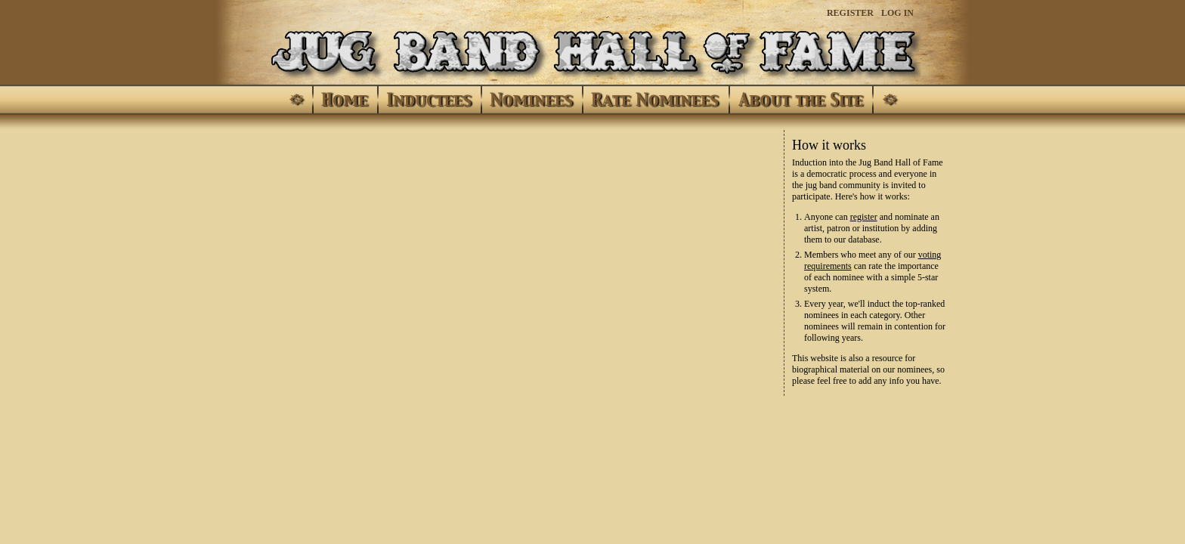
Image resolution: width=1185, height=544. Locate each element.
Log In (897, 13)
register (863, 217)
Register (850, 13)
